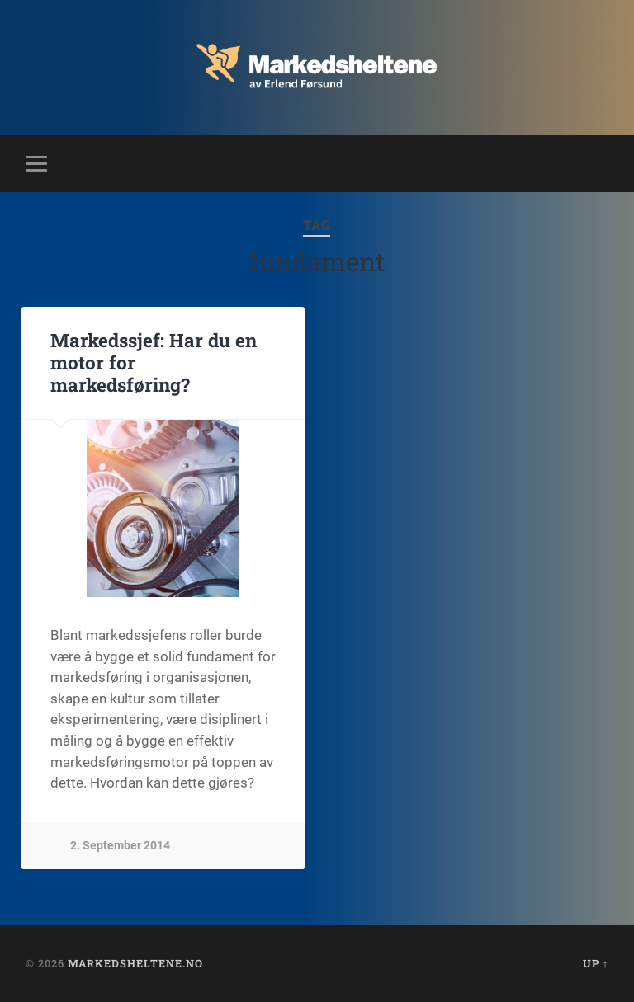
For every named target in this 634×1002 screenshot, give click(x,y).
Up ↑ (595, 963)
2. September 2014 (120, 846)
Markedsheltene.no (135, 963)
